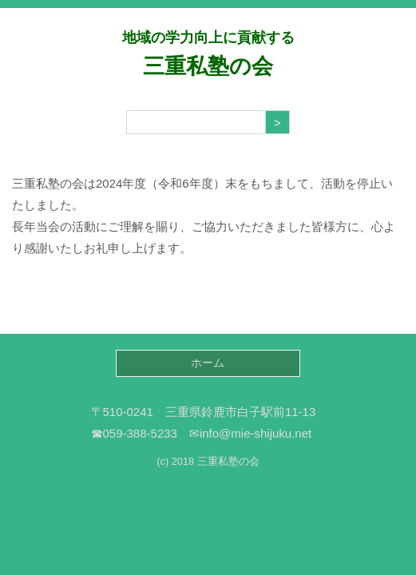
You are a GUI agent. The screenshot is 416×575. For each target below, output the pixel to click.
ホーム (207, 363)
